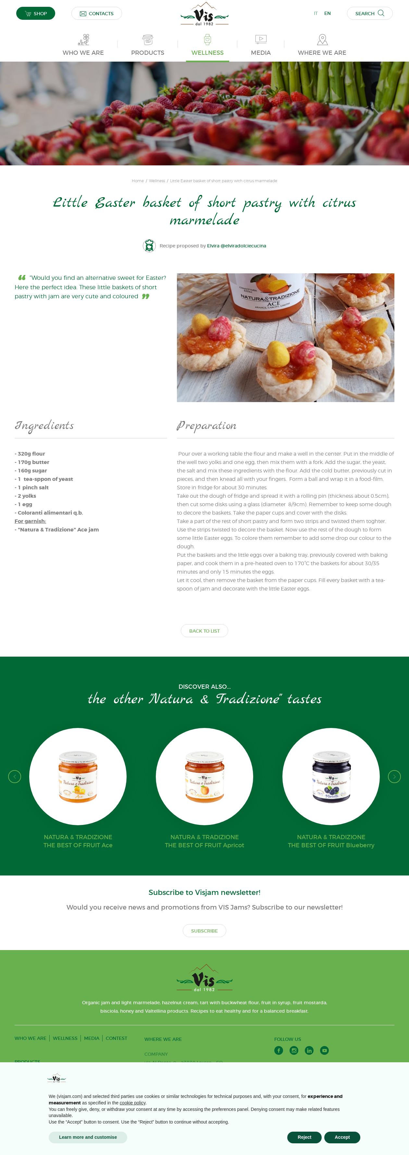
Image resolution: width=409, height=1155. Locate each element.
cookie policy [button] (132, 1102)
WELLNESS (65, 1038)
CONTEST (116, 1038)
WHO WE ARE (30, 1038)
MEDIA (91, 1038)
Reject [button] (304, 1137)
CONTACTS (97, 13)
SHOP (36, 13)
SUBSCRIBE (204, 931)
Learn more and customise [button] (88, 1137)
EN (327, 13)
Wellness (157, 181)
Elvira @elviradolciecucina (236, 246)
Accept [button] (342, 1137)
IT (316, 13)
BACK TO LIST (204, 631)
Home (138, 181)
